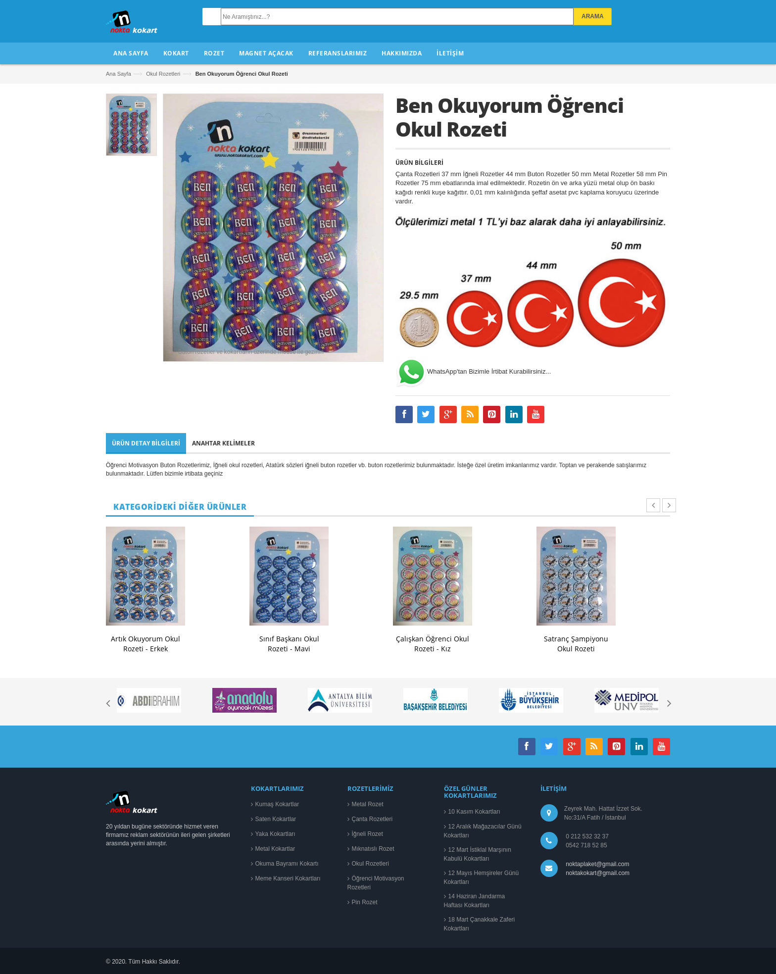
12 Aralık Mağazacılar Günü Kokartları (483, 831)
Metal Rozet (368, 804)
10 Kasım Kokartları (474, 811)
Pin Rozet (365, 902)
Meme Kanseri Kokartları (288, 878)
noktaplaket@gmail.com (597, 864)
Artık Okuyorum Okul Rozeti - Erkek (145, 643)
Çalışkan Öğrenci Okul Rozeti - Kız (432, 643)
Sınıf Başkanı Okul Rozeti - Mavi (289, 643)
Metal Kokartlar (275, 848)
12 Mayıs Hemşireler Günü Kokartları (481, 877)
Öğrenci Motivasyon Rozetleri (375, 883)
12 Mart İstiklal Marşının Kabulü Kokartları (477, 854)
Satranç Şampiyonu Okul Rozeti (576, 643)
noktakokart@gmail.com (596, 873)
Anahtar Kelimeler (223, 443)
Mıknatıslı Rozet (373, 848)
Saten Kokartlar (275, 819)
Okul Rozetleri (163, 74)
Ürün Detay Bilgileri (146, 443)
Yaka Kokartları (275, 833)
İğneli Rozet (367, 833)
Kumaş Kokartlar (277, 804)
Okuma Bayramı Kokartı (287, 863)
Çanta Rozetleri (372, 819)
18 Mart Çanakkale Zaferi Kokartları (479, 924)
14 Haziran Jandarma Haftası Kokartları (474, 901)
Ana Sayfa (118, 74)
